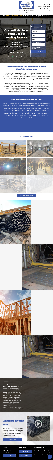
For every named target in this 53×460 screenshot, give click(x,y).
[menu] (3, 6)
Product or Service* (36, 42)
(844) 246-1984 (44, 6)
